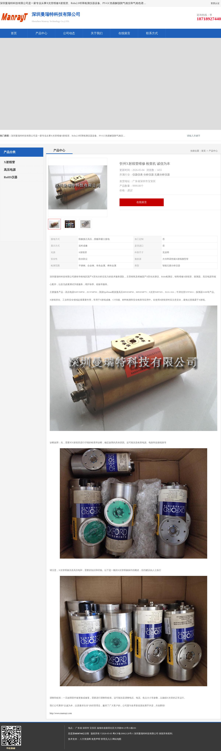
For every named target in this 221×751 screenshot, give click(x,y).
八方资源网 (85, 739)
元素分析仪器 (162, 174)
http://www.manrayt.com (61, 713)
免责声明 (95, 739)
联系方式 (152, 33)
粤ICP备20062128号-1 (123, 733)
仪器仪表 (137, 174)
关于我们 (97, 33)
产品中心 (41, 33)
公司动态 (69, 33)
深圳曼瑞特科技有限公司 (146, 733)
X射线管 (9, 162)
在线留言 (124, 33)
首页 (14, 33)
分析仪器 (148, 174)
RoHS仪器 (10, 177)
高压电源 (10, 169)
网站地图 (116, 739)
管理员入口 (106, 739)
